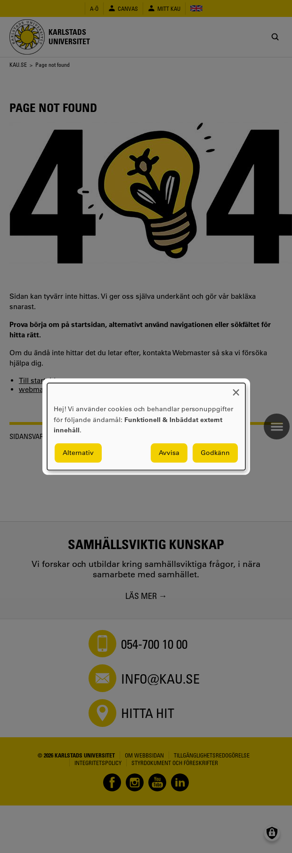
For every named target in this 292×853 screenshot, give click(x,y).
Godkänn (215, 452)
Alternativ (78, 452)
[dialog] (146, 426)
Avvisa (169, 452)
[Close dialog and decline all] (236, 389)
